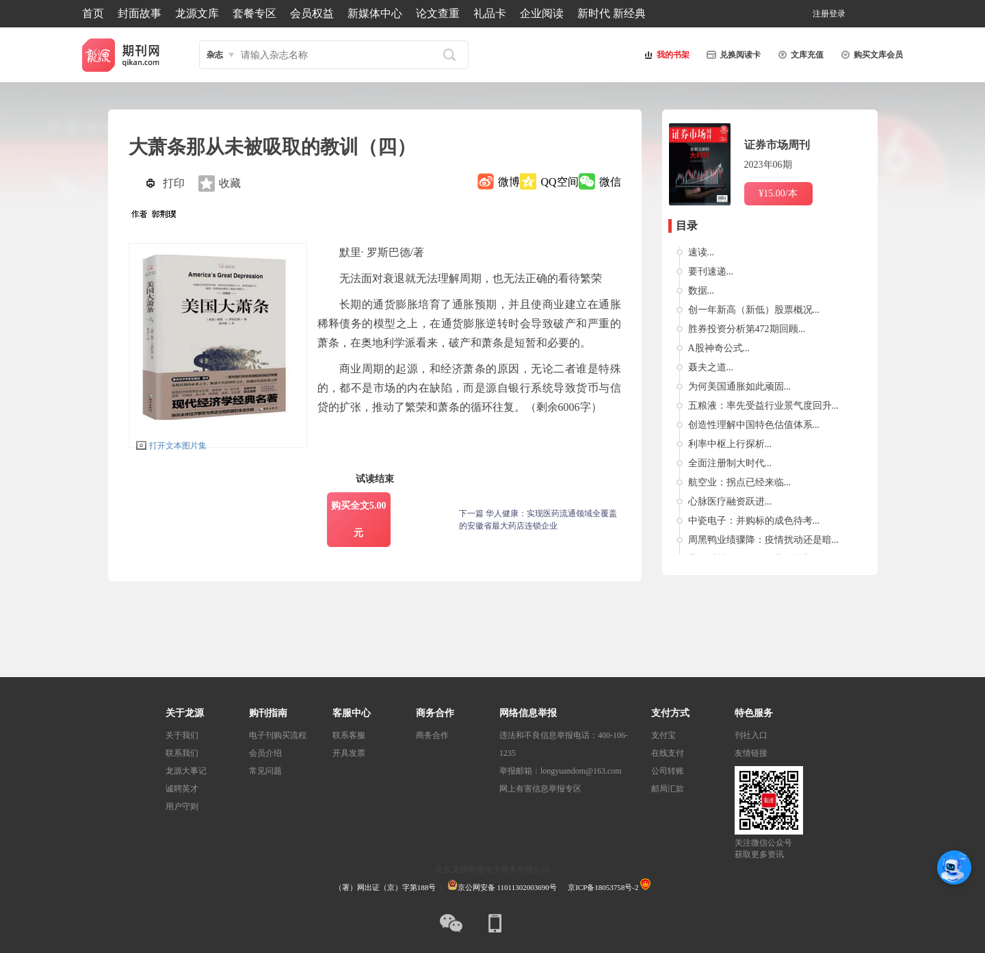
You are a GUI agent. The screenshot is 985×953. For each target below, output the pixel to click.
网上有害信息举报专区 (540, 788)
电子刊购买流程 (277, 735)
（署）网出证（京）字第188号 (385, 887)
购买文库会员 (870, 55)
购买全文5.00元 (358, 519)
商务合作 (432, 735)
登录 (837, 13)
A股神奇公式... (719, 348)
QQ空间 (559, 182)
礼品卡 (489, 13)
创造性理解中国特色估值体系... (754, 425)
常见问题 (265, 771)
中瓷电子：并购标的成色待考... (754, 521)
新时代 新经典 (611, 13)
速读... (701, 252)
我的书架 (665, 55)
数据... (701, 290)
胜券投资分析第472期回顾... (747, 329)
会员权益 (312, 13)
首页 (93, 13)
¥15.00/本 (778, 193)
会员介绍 (265, 753)
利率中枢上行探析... (730, 444)
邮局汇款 (667, 788)
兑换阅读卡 (732, 55)
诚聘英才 (182, 788)
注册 (821, 13)
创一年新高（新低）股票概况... (754, 310)
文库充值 (799, 55)
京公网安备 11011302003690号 (502, 887)
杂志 (215, 55)
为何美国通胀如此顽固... (739, 386)
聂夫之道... (711, 367)
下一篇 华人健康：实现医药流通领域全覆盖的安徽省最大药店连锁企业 (538, 520)
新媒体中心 (374, 13)
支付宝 (663, 735)
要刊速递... (711, 271)
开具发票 (348, 753)
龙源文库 (197, 13)
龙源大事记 (186, 771)
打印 (174, 183)
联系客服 (348, 735)
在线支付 (667, 753)
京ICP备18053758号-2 (603, 887)
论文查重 (438, 13)
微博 (509, 182)
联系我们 (182, 753)
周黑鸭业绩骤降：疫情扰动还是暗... (763, 540)
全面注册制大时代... (730, 463)
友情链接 (751, 753)
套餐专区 (254, 13)
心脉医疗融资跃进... (730, 501)
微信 (610, 182)
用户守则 (182, 806)
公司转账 (667, 771)
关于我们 (182, 735)
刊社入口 (751, 735)
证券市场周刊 (777, 145)
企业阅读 (542, 13)
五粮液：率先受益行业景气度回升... (763, 406)
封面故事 (139, 13)
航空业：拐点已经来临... (739, 482)
